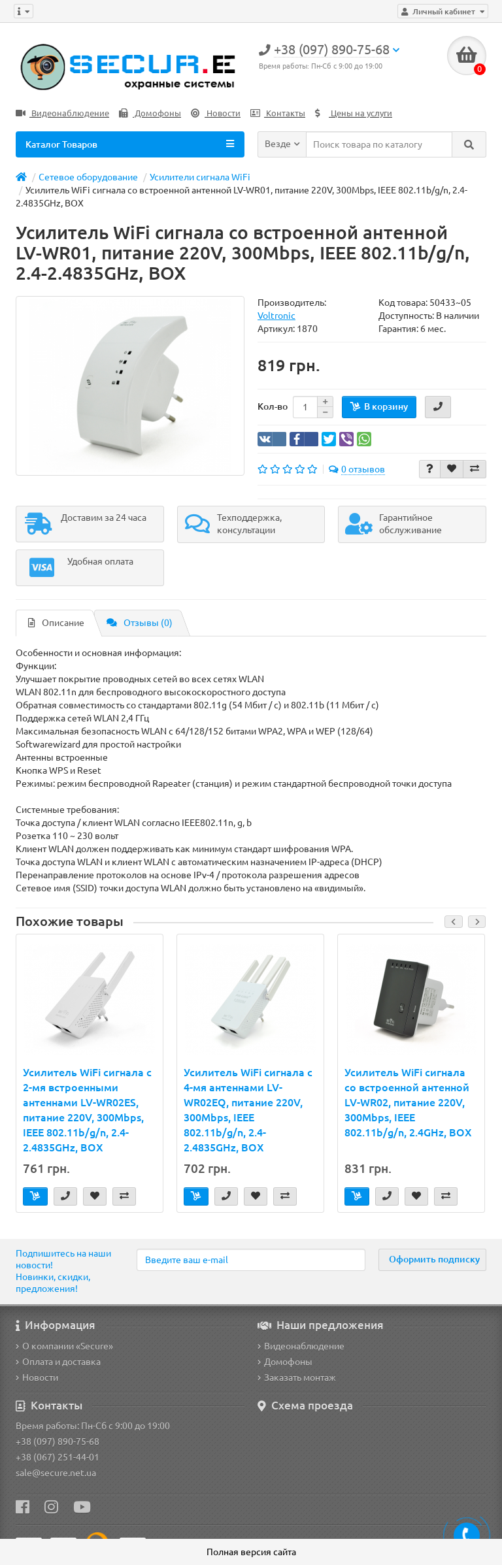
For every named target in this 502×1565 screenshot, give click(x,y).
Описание (56, 623)
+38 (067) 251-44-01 (57, 1457)
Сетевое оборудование (88, 177)
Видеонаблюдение (62, 113)
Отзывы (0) (140, 623)
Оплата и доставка (58, 1362)
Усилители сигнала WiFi (200, 177)
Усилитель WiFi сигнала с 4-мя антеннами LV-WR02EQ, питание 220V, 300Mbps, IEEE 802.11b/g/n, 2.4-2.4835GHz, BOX (248, 1109)
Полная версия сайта (251, 1552)
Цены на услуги (353, 113)
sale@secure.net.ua (56, 1473)
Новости (216, 113)
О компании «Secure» (64, 1346)
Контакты (277, 113)
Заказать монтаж (297, 1377)
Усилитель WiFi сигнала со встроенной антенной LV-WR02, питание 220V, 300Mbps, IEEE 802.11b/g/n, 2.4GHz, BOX (408, 1102)
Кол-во (273, 406)
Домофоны (150, 113)
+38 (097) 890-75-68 (57, 1441)
